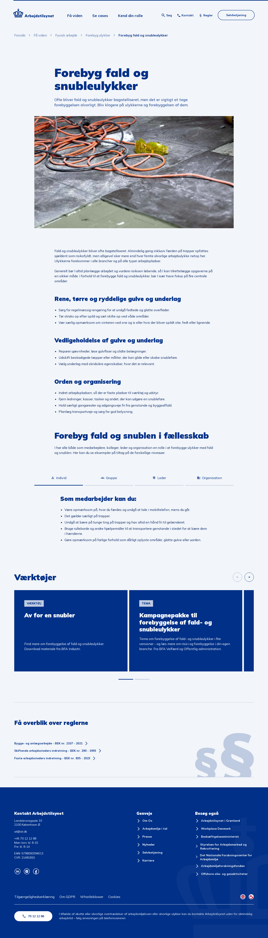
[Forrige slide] (237, 577)
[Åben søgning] (167, 15)
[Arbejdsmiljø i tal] (152, 829)
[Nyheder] (146, 845)
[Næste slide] (249, 577)
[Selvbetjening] (149, 853)
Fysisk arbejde (66, 35)
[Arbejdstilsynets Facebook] (36, 871)
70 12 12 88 (33, 916)
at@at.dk (20, 831)
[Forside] (33, 14)
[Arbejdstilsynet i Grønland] (217, 821)
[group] (71, 630)
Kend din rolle (130, 15)
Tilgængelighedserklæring (34, 897)
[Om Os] (144, 821)
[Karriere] (145, 861)
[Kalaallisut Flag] (251, 896)
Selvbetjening (236, 15)
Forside (19, 35)
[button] (126, 679)
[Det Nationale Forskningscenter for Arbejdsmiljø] (224, 857)
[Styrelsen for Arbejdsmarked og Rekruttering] (224, 847)
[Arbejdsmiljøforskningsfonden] (220, 866)
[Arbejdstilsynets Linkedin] (17, 871)
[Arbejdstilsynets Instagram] (26, 871)
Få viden (74, 15)
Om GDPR (67, 897)
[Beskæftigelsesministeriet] (217, 837)
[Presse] (144, 837)
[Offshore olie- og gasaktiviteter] (221, 874)
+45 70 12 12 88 (25, 838)
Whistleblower (91, 897)
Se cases (100, 15)
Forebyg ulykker (98, 35)
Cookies (114, 897)
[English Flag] (242, 896)
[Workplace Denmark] (213, 829)
